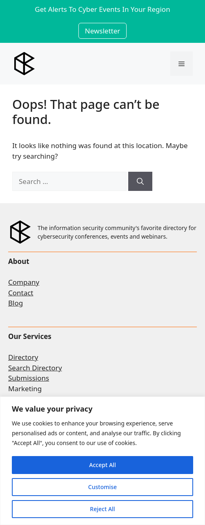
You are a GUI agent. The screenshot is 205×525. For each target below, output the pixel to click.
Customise (102, 487)
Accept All (102, 465)
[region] (102, 461)
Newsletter (102, 30)
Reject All (102, 509)
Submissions (28, 378)
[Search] (140, 181)
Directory (23, 357)
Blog (15, 303)
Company (23, 282)
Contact (20, 292)
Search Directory (35, 367)
